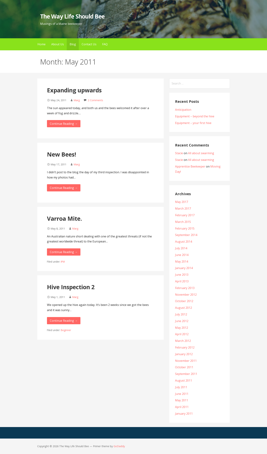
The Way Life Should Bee (72, 16)
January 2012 (184, 354)
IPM (63, 261)
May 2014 (181, 261)
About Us (57, 44)
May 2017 (181, 202)
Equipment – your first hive (193, 123)
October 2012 (184, 301)
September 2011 (186, 374)
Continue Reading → (64, 124)
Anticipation (183, 110)
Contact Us (89, 44)
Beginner (66, 330)
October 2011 (184, 367)
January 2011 (184, 414)
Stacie (179, 153)
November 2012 (186, 295)
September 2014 (186, 235)
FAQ (105, 44)
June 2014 (181, 255)
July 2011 (181, 387)
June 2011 (181, 394)
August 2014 (183, 242)
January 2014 (184, 268)
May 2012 (181, 328)
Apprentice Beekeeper (190, 166)
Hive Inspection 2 (71, 287)
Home (41, 44)
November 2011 (186, 361)
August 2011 (183, 380)
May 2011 (181, 400)
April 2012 (182, 334)
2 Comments (95, 100)
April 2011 (182, 407)
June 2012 (181, 321)
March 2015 (183, 222)
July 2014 (181, 248)
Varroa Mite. (64, 218)
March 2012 (183, 341)
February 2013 (184, 288)
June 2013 (181, 275)
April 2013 (182, 281)
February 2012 (184, 347)
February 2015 (184, 228)
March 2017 (183, 208)
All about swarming (201, 153)
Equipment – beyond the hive (194, 116)
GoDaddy (119, 446)
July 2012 (181, 314)
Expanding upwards (74, 90)
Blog (73, 44)
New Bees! (61, 154)
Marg (77, 100)
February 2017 (184, 215)
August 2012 (183, 308)
